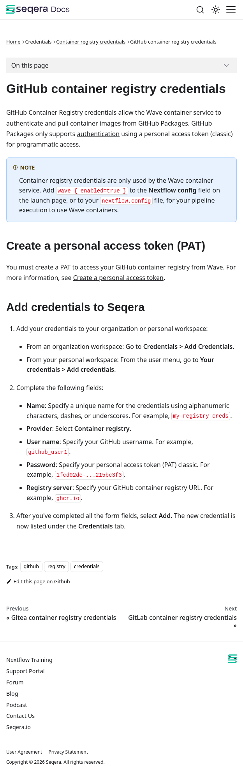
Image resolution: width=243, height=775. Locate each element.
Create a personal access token (118, 277)
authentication (98, 133)
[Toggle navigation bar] (231, 10)
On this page (30, 65)
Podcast (16, 705)
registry (56, 566)
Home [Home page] (13, 41)
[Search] (200, 9)
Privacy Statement (68, 752)
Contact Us (20, 715)
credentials (87, 566)
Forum (14, 682)
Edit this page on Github (38, 581)
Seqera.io (18, 727)
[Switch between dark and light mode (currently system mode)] (216, 9)
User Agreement (24, 752)
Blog (12, 693)
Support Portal (25, 671)
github (31, 566)
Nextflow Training (29, 659)
